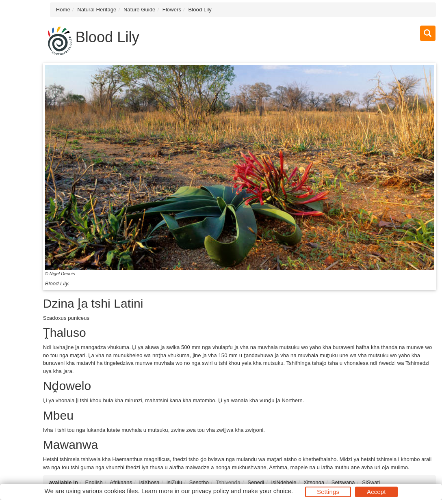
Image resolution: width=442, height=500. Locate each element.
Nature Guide (140, 9)
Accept (376, 491)
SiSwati (371, 482)
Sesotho (199, 482)
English (93, 482)
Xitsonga (313, 482)
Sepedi (255, 482)
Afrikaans (121, 482)
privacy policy (210, 490)
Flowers (171, 9)
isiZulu (174, 482)
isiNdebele (284, 482)
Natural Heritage (96, 9)
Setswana (343, 482)
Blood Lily (200, 9)
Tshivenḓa (228, 482)
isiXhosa (149, 482)
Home (63, 9)
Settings (328, 491)
